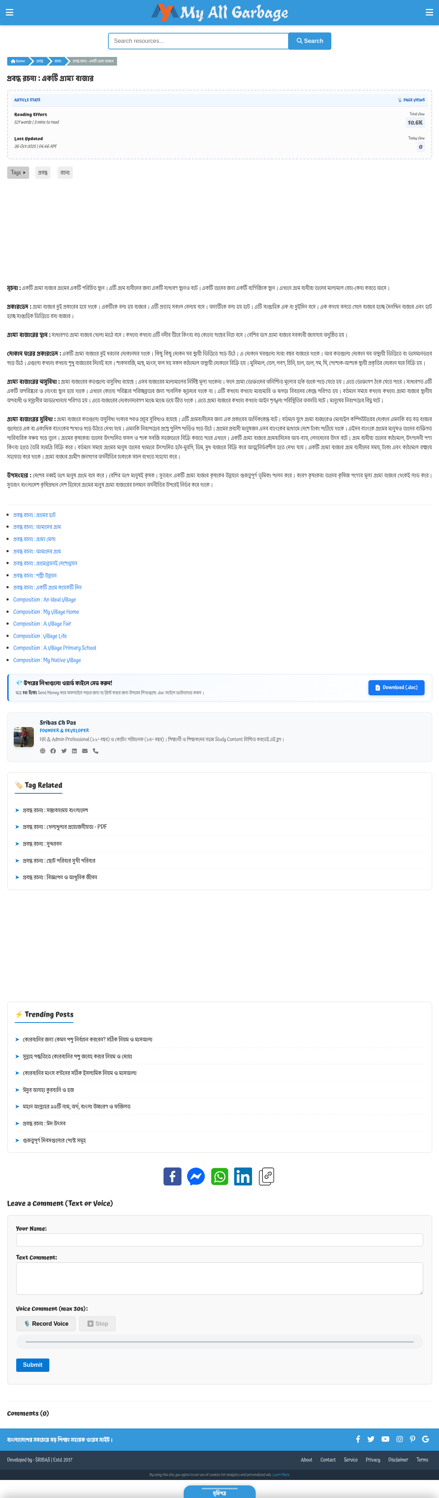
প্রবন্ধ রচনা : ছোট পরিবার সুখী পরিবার (55, 860)
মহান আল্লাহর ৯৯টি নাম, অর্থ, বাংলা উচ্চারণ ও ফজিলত (73, 1106)
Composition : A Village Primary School (54, 647)
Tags (18, 172)
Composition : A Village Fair (42, 623)
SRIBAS (42, 1466)
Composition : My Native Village (47, 659)
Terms (422, 1466)
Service (351, 1466)
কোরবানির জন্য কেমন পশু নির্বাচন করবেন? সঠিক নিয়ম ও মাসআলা (84, 1039)
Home (18, 60)
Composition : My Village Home (46, 611)
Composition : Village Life (40, 635)
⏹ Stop (97, 1329)
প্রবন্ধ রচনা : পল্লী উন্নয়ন (35, 575)
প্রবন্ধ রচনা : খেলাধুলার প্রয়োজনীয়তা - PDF (61, 827)
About (306, 1466)
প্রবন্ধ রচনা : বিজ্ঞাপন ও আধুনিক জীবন (56, 877)
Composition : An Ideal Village (44, 599)
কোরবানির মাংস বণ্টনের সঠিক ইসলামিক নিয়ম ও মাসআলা (76, 1072)
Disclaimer (398, 1466)
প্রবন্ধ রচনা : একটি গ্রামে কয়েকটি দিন (47, 586)
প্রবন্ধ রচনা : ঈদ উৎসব (40, 1123)
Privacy (373, 1466)
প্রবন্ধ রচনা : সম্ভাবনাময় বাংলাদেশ (51, 810)
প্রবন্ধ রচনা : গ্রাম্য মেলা (34, 538)
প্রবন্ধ (39, 60)
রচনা (58, 60)
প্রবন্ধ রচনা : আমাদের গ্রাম (37, 526)
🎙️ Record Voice (46, 1329)
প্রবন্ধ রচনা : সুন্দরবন (38, 843)
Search (308, 40)
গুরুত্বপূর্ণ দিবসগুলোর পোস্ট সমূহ (50, 1140)
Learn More (281, 1480)
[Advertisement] (219, 232)
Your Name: (219, 1235)
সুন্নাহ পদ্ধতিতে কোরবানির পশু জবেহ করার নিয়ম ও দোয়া (73, 1056)
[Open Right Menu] (429, 12)
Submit (32, 1370)
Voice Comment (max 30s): (52, 1314)
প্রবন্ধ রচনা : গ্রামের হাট (34, 514)
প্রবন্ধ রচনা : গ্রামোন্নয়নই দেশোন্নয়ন (45, 562)
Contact (328, 1466)
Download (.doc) (396, 687)
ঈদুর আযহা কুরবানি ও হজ (44, 1089)
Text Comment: (219, 1276)
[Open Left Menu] (9, 12)
